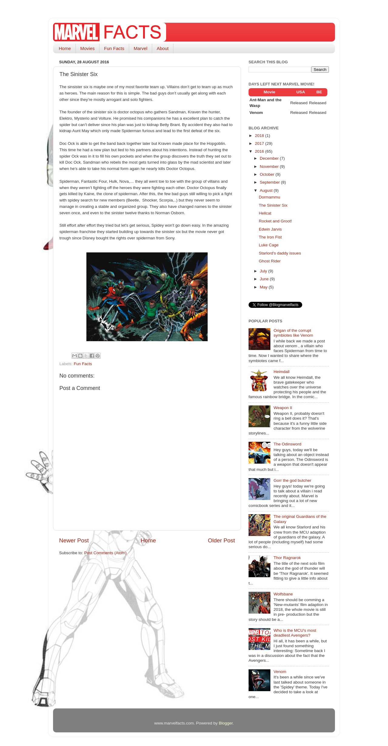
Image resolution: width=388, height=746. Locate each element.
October (268, 174)
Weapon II (282, 407)
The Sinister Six (273, 205)
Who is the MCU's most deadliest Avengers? (294, 633)
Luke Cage (269, 245)
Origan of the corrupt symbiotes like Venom (293, 333)
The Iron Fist (270, 237)
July (264, 271)
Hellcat (265, 213)
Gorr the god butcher (292, 480)
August (267, 190)
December (270, 158)
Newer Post (74, 540)
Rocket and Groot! (275, 221)
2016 (260, 151)
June (265, 279)
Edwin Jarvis (270, 229)
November (270, 166)
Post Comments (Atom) (105, 553)
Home (65, 48)
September (270, 182)
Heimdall (281, 371)
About (163, 48)
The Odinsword (287, 444)
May (264, 287)
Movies (87, 48)
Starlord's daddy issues (280, 253)
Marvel (140, 48)
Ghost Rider (270, 261)
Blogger (226, 723)
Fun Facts (114, 48)
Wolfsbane (283, 594)
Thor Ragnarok (287, 557)
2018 (260, 135)
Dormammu (269, 197)
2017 (260, 143)
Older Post (221, 540)
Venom (279, 671)
